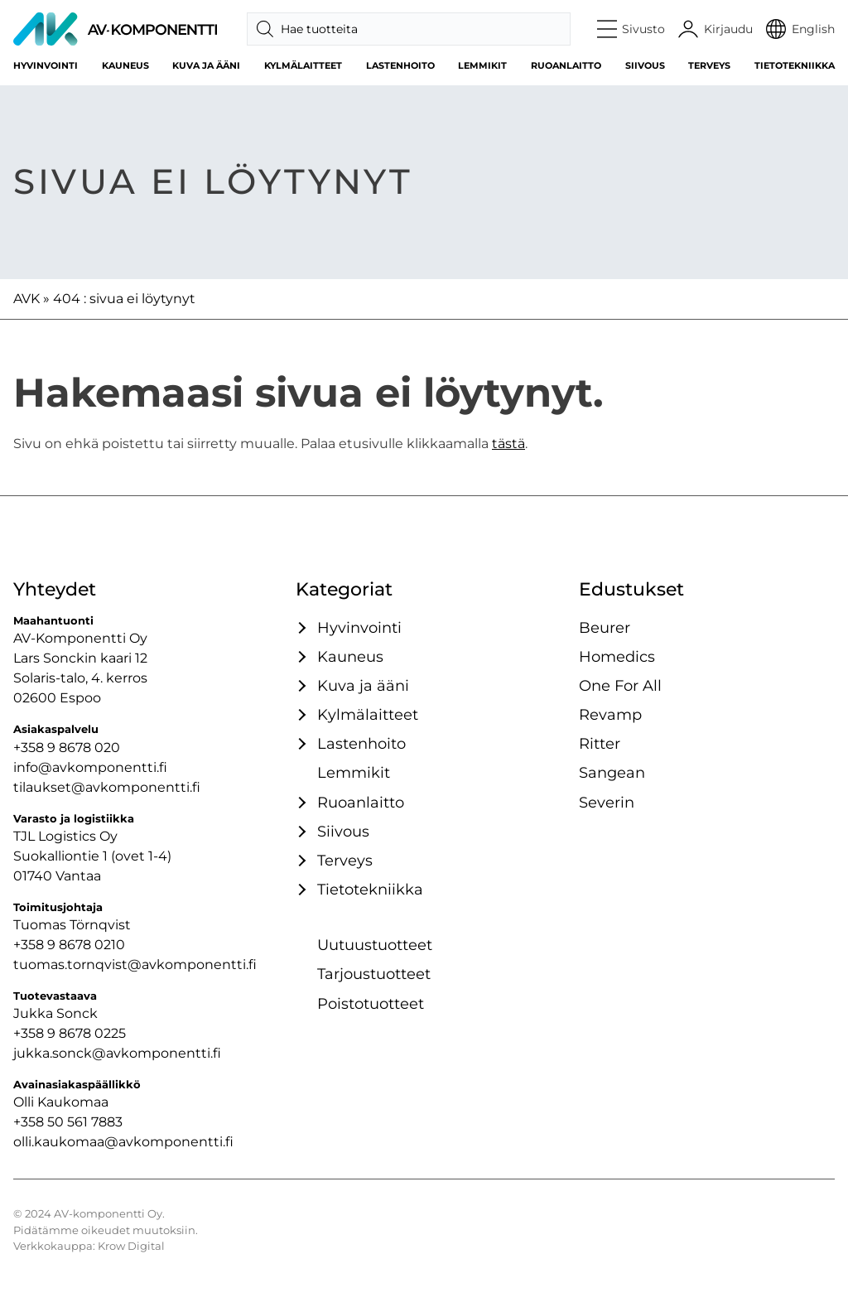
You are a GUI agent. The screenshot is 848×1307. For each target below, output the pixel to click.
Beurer (604, 627)
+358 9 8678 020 (66, 747)
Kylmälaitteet (303, 65)
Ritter (599, 743)
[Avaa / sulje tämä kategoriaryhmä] (300, 628)
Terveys (709, 65)
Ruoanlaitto (566, 65)
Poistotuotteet (370, 1003)
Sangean (612, 772)
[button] (631, 29)
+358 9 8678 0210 (69, 945)
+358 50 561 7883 (68, 1122)
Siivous (645, 65)
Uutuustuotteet (374, 944)
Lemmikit (482, 65)
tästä (508, 443)
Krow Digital (131, 1246)
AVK (26, 298)
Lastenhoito (400, 65)
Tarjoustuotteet (374, 973)
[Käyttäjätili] (715, 29)
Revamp (610, 714)
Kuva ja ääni (206, 65)
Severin (606, 802)
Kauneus (125, 65)
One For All (620, 685)
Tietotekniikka (794, 65)
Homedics (617, 656)
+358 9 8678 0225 (69, 1033)
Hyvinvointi (45, 65)
